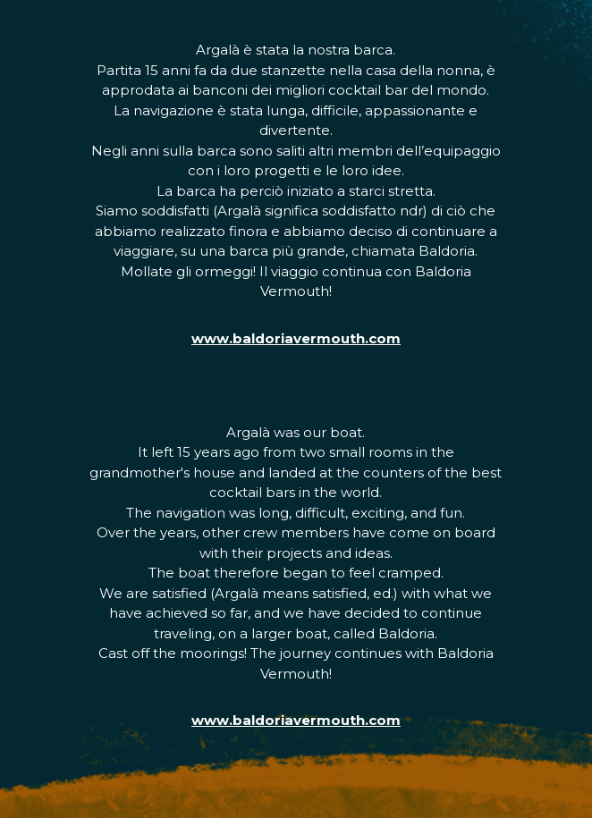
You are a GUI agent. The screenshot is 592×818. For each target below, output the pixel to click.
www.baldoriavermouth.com (296, 338)
